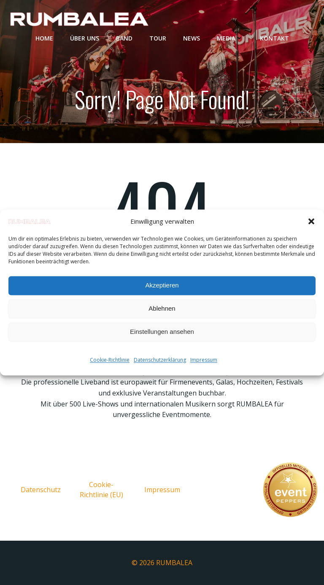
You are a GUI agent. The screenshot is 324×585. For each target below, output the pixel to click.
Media (230, 38)
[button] (311, 221)
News (191, 38)
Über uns (84, 38)
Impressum (203, 359)
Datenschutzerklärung (160, 359)
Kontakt (274, 38)
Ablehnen (161, 308)
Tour (157, 38)
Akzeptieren (161, 285)
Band (124, 38)
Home (44, 38)
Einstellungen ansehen (162, 332)
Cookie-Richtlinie (110, 359)
